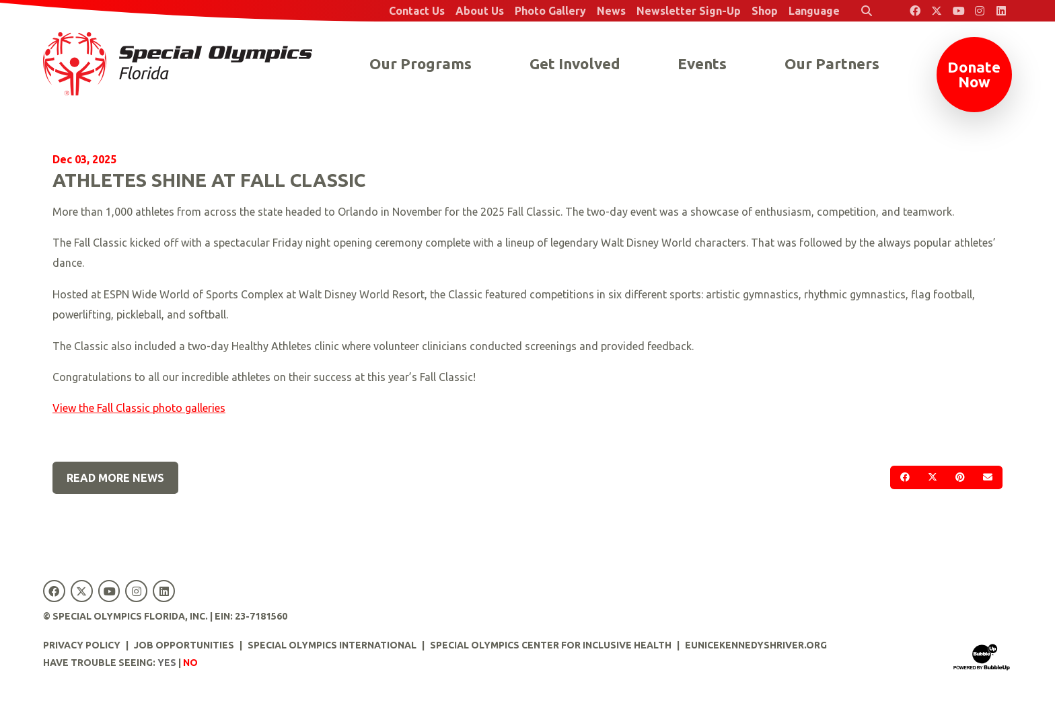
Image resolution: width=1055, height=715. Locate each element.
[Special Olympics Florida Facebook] (915, 11)
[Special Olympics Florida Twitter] (936, 11)
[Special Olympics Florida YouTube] (958, 11)
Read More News (115, 478)
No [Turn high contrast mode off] (190, 662)
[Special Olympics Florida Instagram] (979, 11)
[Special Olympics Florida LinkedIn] (1001, 11)
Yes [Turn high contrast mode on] (166, 662)
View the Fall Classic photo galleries (138, 408)
